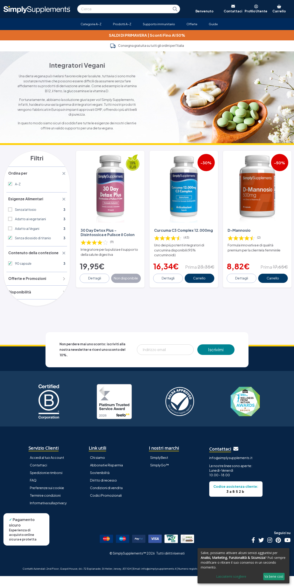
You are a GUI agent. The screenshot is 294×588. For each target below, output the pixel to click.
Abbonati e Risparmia (106, 477)
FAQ (33, 492)
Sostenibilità (100, 484)
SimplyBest (159, 469)
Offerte (192, 24)
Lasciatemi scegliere (231, 576)
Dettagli (95, 281)
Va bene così (273, 576)
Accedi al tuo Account (47, 469)
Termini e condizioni (45, 507)
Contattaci (38, 477)
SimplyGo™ (159, 477)
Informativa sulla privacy (48, 515)
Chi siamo (97, 469)
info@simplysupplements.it (230, 469)
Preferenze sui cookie (47, 500)
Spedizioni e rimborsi (46, 484)
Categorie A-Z (91, 24)
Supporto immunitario (159, 24)
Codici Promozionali (106, 507)
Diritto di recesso (103, 492)
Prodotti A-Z (122, 24)
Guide (213, 24)
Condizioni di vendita (106, 500)
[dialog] (243, 565)
